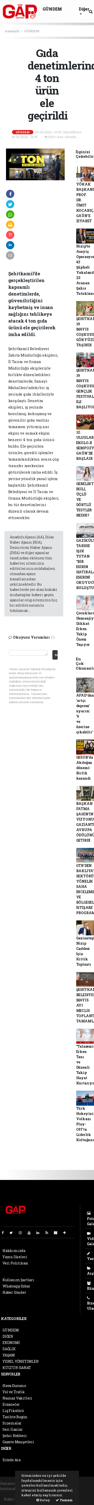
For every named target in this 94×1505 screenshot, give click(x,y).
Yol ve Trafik (14, 1391)
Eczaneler (11, 1404)
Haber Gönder (14, 1292)
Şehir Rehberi (15, 1435)
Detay (43, 1500)
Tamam (64, 1500)
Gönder (56, 655)
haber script (82, 1493)
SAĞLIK (9, 1348)
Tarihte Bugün (15, 1416)
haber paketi (11, 1493)
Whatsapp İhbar (16, 1286)
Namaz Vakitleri (17, 1398)
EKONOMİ (11, 1342)
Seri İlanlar (13, 1429)
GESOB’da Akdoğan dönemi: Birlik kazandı (84, 768)
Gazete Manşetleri (18, 1441)
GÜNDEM (52, 9)
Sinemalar (12, 1423)
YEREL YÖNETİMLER (21, 1361)
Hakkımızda (14, 1250)
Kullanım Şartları (18, 1279)
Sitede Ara (12, 1459)
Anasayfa (12, 31)
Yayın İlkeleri (15, 1256)
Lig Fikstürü (13, 1410)
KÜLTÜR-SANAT (17, 1367)
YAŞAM (9, 1355)
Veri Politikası (15, 1263)
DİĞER (8, 1336)
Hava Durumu (14, 1385)
